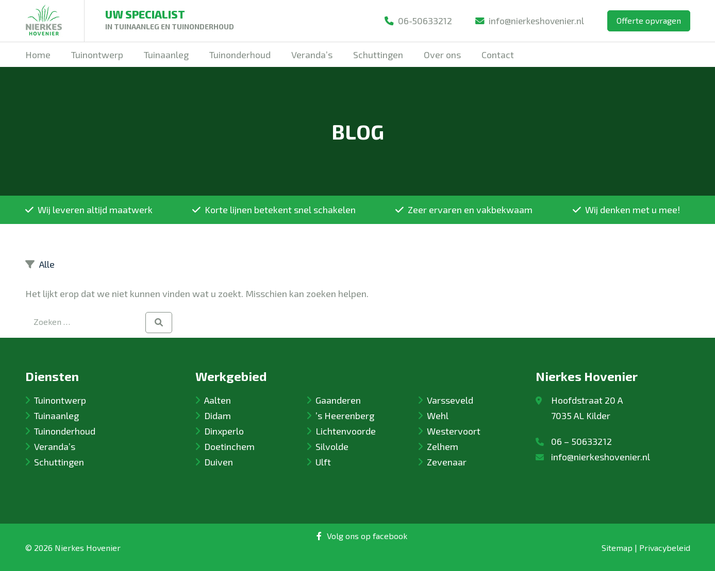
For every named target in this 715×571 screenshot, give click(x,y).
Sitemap (617, 547)
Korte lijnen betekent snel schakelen (274, 209)
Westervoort (453, 431)
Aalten (217, 400)
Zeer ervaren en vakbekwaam (464, 209)
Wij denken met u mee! (626, 209)
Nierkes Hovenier (88, 547)
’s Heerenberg (344, 415)
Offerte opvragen (649, 20)
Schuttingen (59, 462)
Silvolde (331, 446)
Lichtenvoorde (345, 431)
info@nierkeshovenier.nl (528, 20)
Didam (217, 415)
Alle (47, 264)
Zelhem (442, 446)
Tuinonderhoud (64, 431)
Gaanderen (338, 400)
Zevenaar (447, 462)
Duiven (218, 462)
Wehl (437, 415)
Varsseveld (450, 400)
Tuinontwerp (60, 400)
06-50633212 (414, 20)
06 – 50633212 (581, 441)
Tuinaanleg (56, 415)
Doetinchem (229, 446)
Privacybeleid (664, 547)
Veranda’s (54, 446)
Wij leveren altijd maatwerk (89, 209)
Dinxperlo (224, 431)
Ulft (323, 462)
